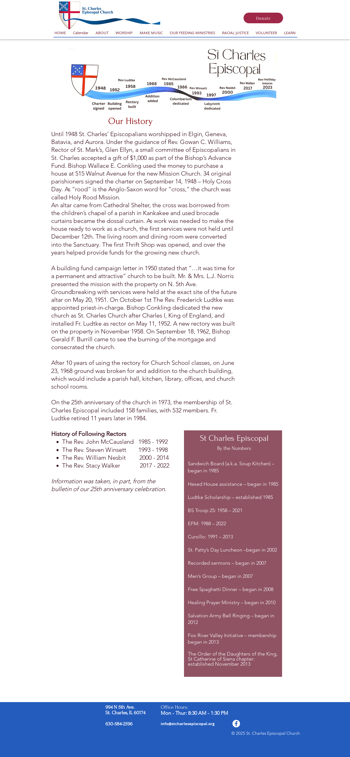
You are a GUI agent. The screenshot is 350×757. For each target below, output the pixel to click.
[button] (102, 32)
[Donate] (263, 18)
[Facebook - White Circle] (236, 723)
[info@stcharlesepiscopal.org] (187, 724)
